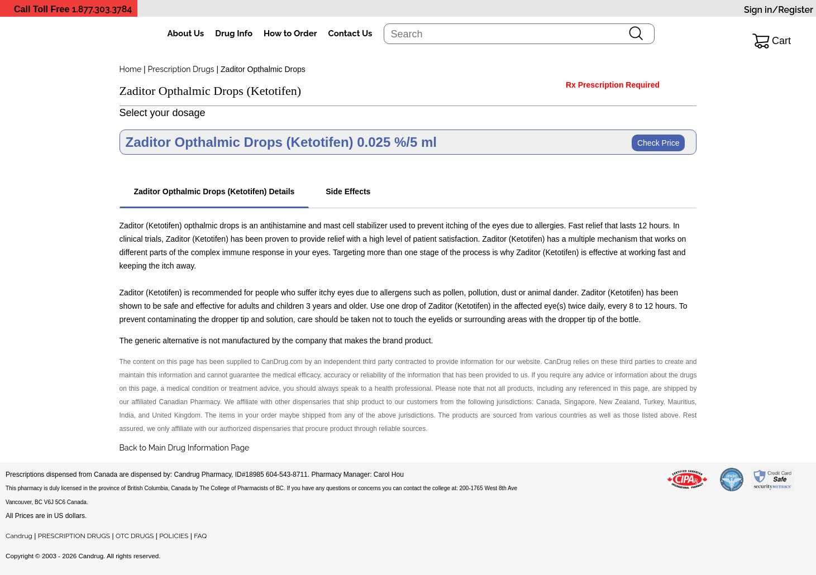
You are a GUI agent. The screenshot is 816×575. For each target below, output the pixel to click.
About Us (186, 33)
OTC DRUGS (135, 536)
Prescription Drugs (181, 69)
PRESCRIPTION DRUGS (74, 536)
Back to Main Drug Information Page (185, 447)
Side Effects (348, 191)
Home (131, 69)
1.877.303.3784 (102, 9)
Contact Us (350, 33)
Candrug (19, 536)
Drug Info (233, 33)
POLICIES (173, 536)
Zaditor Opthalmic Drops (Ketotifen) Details (214, 191)
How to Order (290, 33)
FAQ (200, 536)
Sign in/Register (778, 9)
